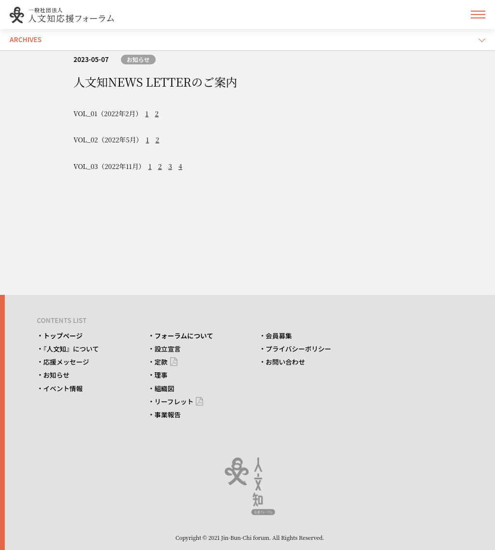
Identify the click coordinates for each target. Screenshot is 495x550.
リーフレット (174, 401)
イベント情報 (63, 388)
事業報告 (168, 414)
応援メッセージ (66, 362)
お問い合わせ (286, 362)
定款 (161, 362)
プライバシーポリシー (299, 348)
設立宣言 (168, 348)
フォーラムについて (184, 335)
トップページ (63, 335)
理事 (161, 375)
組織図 (165, 388)
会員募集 (279, 335)
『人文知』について (71, 348)
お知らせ (138, 59)
